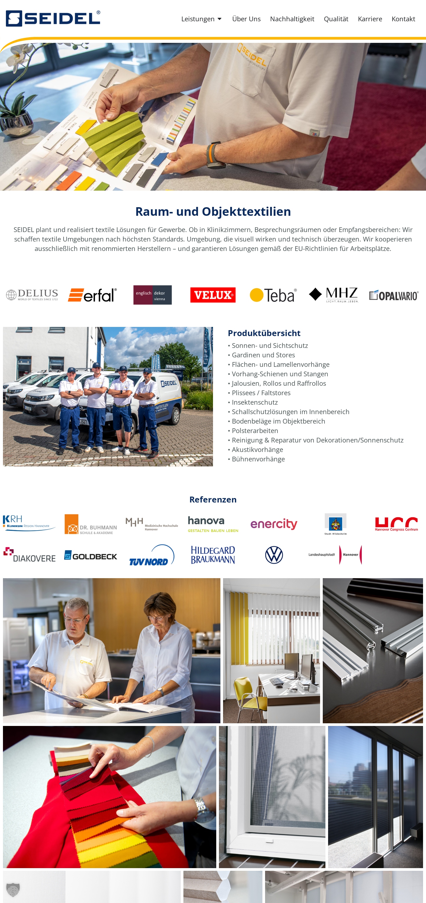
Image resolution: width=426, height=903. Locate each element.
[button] (13, 890)
